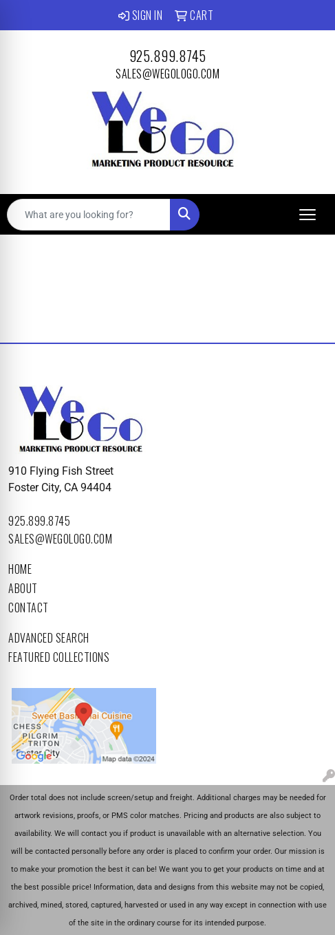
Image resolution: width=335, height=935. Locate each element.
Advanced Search (48, 638)
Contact (28, 607)
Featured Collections (58, 657)
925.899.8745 (167, 55)
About (23, 588)
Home (20, 569)
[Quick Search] (89, 214)
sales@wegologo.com (167, 73)
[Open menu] (307, 214)
